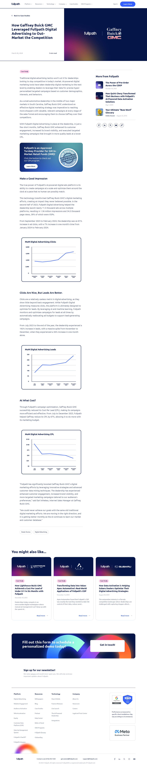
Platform (27, 4)
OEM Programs (86, 4)
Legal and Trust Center (80, 713)
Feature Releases (57, 704)
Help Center (39, 718)
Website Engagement (21, 704)
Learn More (127, 4)
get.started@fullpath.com (69, 759)
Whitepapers (39, 699)
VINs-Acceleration (19, 713)
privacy (33, 674)
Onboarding (38, 737)
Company (62, 4)
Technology (50, 4)
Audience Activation (20, 708)
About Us (76, 699)
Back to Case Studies (22, 16)
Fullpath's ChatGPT (20, 737)
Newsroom (76, 704)
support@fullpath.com (90, 759)
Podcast (37, 713)
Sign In (115, 4)
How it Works (56, 699)
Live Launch (55, 708)
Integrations (56, 720)
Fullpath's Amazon (20, 742)
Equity (16, 718)
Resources (38, 4)
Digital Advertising (20, 699)
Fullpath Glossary (40, 732)
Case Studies (74, 4)
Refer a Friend (39, 723)
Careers (75, 708)
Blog (36, 704)
